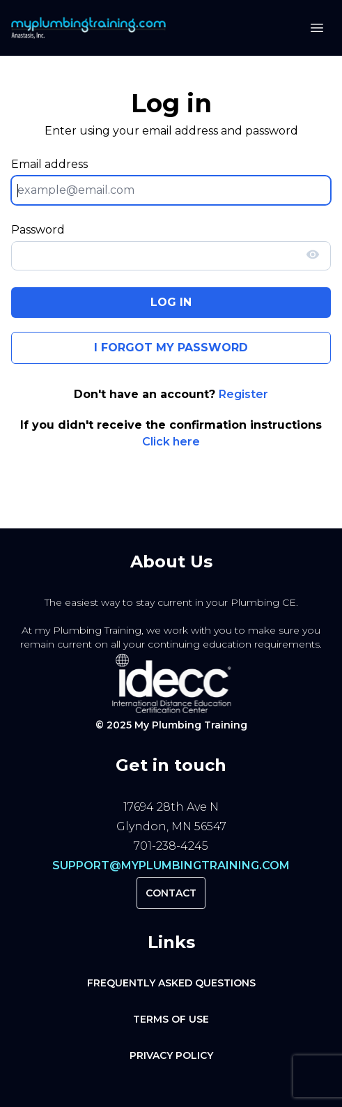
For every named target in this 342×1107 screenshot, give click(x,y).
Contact (171, 893)
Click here (171, 441)
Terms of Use (171, 1019)
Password (38, 229)
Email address (49, 164)
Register (243, 394)
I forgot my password (171, 347)
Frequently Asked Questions (171, 983)
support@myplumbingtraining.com (171, 865)
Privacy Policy (171, 1055)
